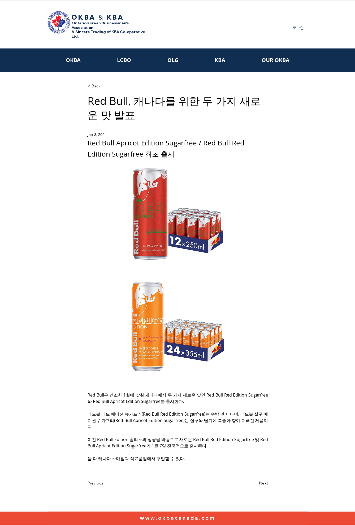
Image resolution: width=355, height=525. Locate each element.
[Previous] (105, 483)
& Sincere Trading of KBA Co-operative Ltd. (108, 34)
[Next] (254, 483)
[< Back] (105, 86)
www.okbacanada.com (177, 518)
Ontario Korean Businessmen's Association (100, 25)
